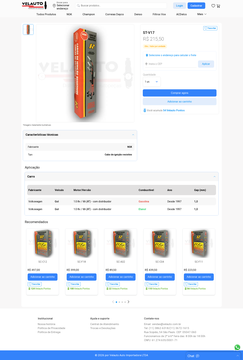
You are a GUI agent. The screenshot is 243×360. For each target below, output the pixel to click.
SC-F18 (81, 261)
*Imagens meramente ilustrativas (37, 125)
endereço (62, 8)
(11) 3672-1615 (179, 328)
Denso (138, 14)
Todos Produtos (46, 14)
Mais (200, 14)
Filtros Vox (159, 14)
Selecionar (63, 5)
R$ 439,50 (151, 269)
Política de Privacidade (51, 328)
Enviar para (62, 2)
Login (179, 5)
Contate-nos (151, 318)
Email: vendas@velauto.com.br (162, 324)
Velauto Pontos (41, 288)
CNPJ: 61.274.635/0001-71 (161, 340)
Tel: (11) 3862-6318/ (157, 328)
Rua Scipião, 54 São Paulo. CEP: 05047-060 (170, 332)
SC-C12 (42, 261)
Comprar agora (179, 93)
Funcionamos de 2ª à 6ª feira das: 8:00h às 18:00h (174, 336)
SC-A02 (120, 261)
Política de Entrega (49, 332)
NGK (69, 14)
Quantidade (149, 74)
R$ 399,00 (73, 269)
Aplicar (206, 64)
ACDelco (181, 14)
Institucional (45, 318)
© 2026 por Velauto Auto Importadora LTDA (121, 355)
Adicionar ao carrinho (179, 101)
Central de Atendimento (104, 324)
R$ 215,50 (153, 39)
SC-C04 (159, 261)
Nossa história (46, 324)
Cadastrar (196, 5)
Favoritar (212, 28)
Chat (191, 356)
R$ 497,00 (34, 269)
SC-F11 (199, 261)
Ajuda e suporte (99, 318)
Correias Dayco (114, 14)
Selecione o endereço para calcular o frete (172, 55)
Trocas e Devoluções (102, 328)
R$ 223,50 (190, 269)
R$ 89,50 (111, 269)
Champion (89, 14)
